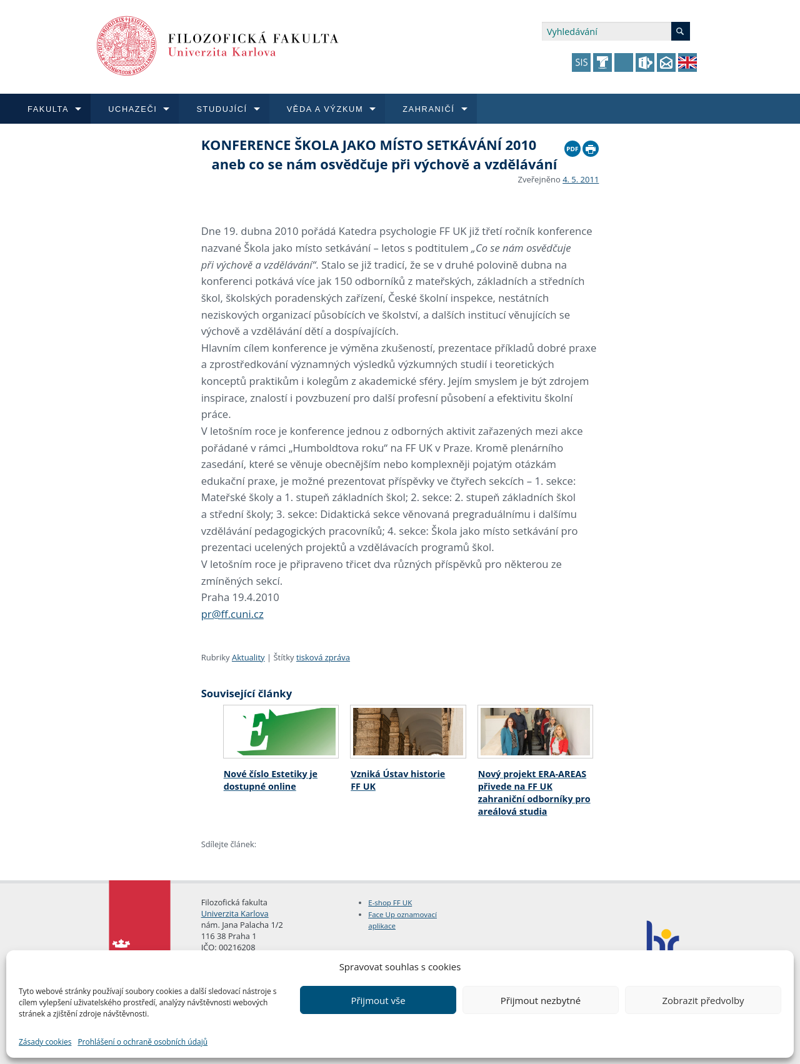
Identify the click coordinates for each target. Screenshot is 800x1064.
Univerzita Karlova (235, 913)
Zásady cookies (45, 1042)
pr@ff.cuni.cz (232, 614)
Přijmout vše (378, 1000)
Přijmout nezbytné (541, 1000)
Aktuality (248, 657)
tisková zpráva (323, 657)
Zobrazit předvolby (703, 1000)
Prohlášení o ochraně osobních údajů (143, 1042)
